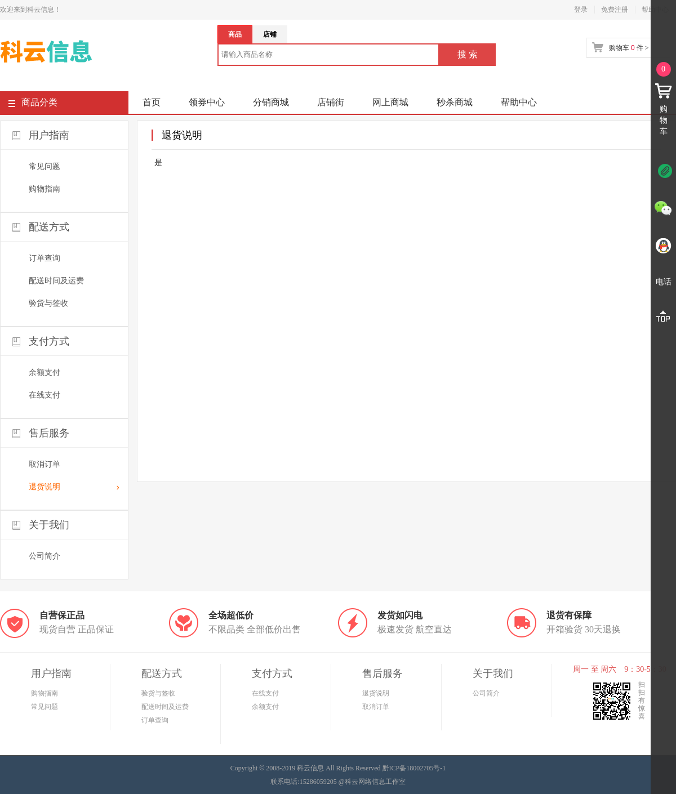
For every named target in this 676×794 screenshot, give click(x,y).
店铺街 (330, 102)
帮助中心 (519, 102)
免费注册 (614, 10)
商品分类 (32, 104)
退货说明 (44, 487)
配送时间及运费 (56, 280)
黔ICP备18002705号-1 (414, 768)
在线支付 (44, 395)
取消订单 (44, 464)
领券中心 (207, 102)
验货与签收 (48, 303)
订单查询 (44, 258)
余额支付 (44, 372)
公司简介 (44, 556)
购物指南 (44, 189)
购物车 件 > (628, 48)
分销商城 (271, 102)
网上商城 (390, 102)
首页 (152, 102)
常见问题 (44, 166)
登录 (581, 10)
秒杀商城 (455, 102)
